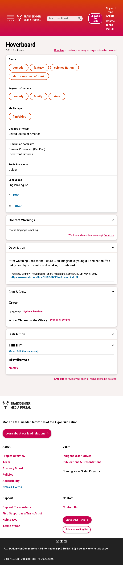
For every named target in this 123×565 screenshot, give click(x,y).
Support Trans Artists (17, 507)
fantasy (39, 67)
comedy (19, 67)
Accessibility (11, 480)
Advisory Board (13, 468)
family (38, 96)
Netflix (13, 368)
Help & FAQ (10, 519)
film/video (20, 116)
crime (57, 96)
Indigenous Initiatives (77, 456)
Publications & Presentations (82, 462)
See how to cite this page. (92, 548)
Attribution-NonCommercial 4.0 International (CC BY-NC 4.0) (40, 548)
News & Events (12, 487)
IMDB (15, 195)
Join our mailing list (77, 529)
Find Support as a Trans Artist (22, 513)
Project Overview (14, 456)
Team (6, 462)
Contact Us (70, 507)
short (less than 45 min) (29, 76)
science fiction (64, 67)
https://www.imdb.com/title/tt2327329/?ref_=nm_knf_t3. (44, 277)
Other (17, 206)
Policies (8, 474)
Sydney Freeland (33, 311)
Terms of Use (11, 526)
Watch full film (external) (23, 351)
